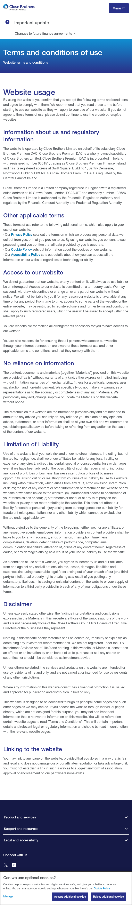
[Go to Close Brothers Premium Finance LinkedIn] (13, 865)
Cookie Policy (21, 249)
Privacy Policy (22, 235)
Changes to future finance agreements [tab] (43, 33)
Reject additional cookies (108, 898)
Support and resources (21, 829)
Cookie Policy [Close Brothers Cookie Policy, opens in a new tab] (102, 890)
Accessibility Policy (25, 255)
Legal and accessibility (21, 840)
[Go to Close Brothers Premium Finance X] (5, 865)
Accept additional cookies (70, 898)
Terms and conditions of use (52, 52)
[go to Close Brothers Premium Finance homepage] (19, 8)
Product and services (20, 817)
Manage (8, 898)
